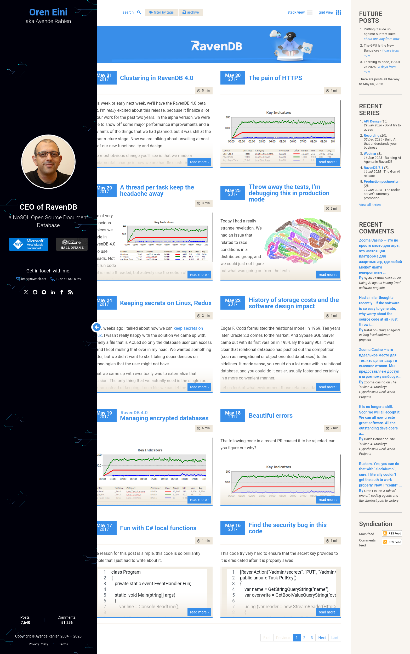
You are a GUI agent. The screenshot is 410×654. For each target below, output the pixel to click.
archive (206, 13)
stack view (295, 13)
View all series (370, 205)
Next (321, 636)
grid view (325, 13)
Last (334, 636)
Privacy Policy (38, 644)
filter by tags (176, 13)
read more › (206, 160)
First (266, 636)
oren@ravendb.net (33, 279)
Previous (282, 636)
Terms (63, 644)
